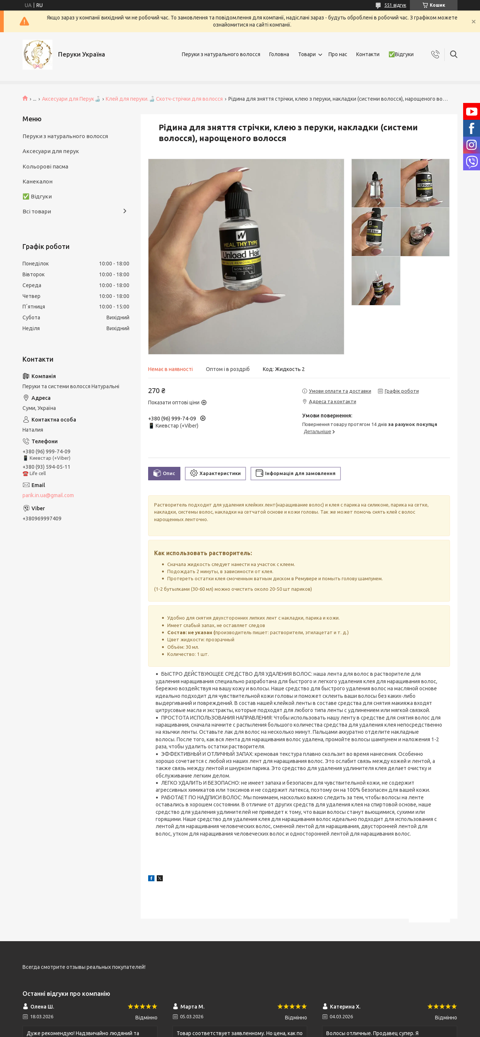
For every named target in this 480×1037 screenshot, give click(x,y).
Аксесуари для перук (50, 151)
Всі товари (36, 211)
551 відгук (395, 5)
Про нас (337, 54)
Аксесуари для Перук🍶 (71, 99)
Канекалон (37, 181)
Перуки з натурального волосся (221, 54)
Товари (307, 54)
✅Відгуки (401, 54)
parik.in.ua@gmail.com (48, 495)
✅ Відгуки (37, 196)
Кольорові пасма (45, 166)
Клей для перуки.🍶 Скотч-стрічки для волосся (164, 99)
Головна (279, 54)
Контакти (368, 54)
